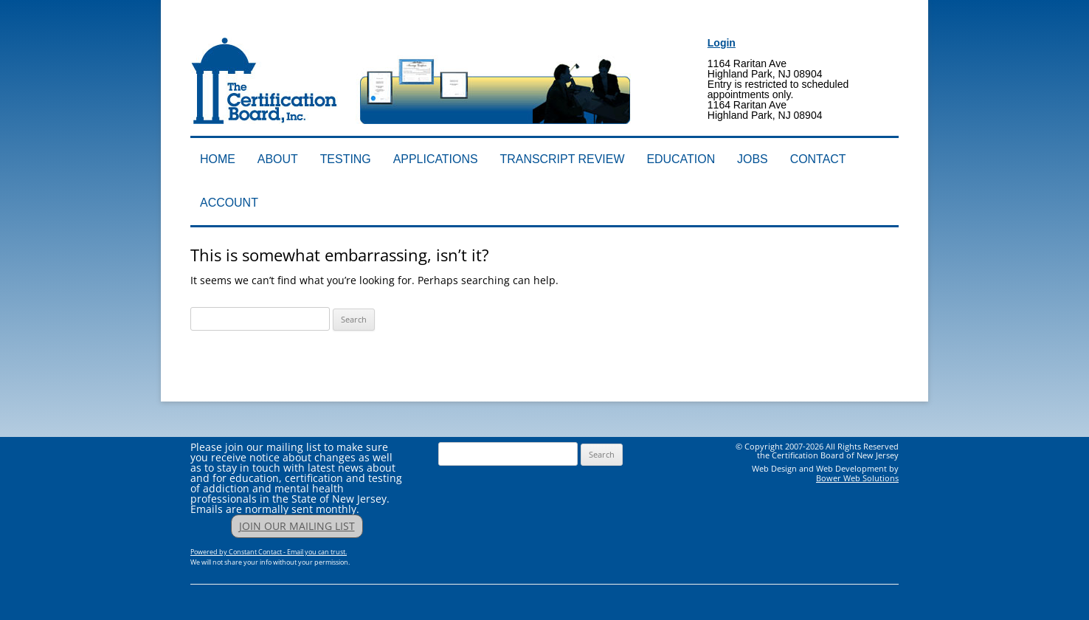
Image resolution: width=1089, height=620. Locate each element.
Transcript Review (562, 159)
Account (229, 202)
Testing (345, 159)
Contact (818, 159)
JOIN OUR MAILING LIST (297, 526)
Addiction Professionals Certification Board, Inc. (399, 27)
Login (722, 43)
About (277, 159)
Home (217, 159)
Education (680, 159)
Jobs (752, 159)
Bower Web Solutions (857, 477)
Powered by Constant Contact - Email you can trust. (268, 552)
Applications (435, 159)
